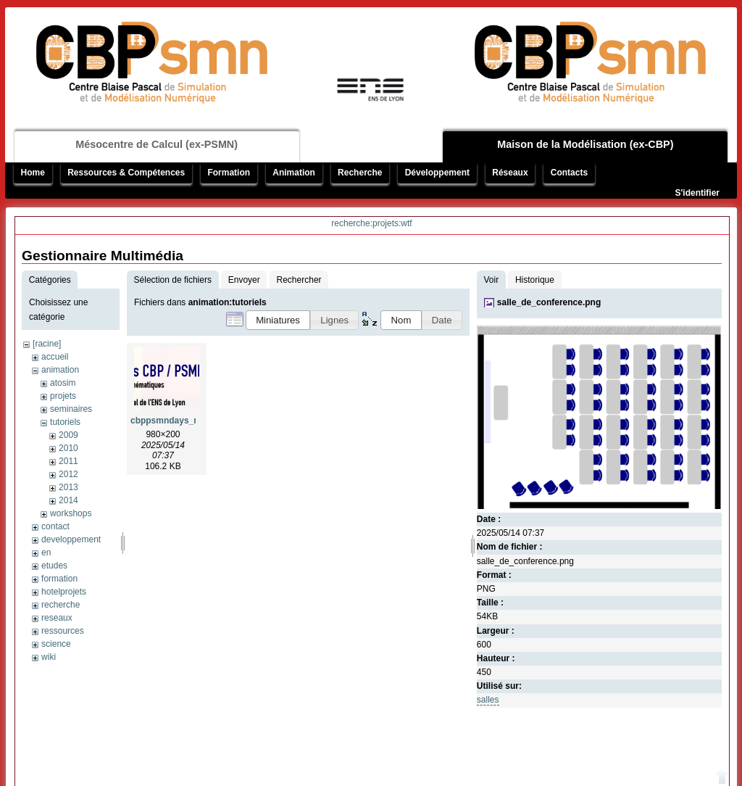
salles (488, 700)
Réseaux (510, 172)
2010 (68, 448)
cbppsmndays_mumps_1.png (191, 420)
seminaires (71, 409)
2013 (68, 487)
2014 (68, 500)
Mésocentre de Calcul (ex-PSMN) (156, 144)
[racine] (47, 344)
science (56, 644)
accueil (54, 357)
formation (59, 579)
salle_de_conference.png (549, 302)
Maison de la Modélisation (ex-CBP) (585, 144)
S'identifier (697, 193)
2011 (68, 461)
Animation (293, 172)
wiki (48, 657)
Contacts (569, 172)
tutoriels (65, 422)
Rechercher (299, 280)
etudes (54, 565)
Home (33, 172)
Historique (534, 280)
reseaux (56, 618)
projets (63, 396)
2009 (68, 435)
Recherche (360, 172)
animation (60, 370)
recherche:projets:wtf (371, 223)
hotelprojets (63, 592)
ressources (62, 631)
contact (55, 526)
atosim (62, 383)
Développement (437, 172)
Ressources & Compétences (126, 172)
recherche (60, 605)
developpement (71, 539)
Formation (228, 172)
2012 (68, 474)
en (46, 552)
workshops (70, 513)
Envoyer (244, 280)
